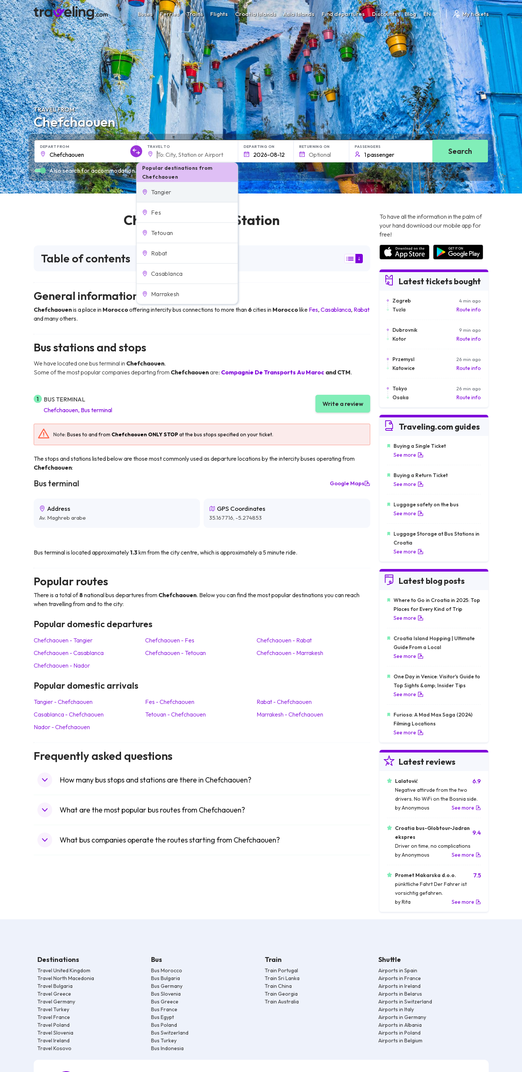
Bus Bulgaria (165, 978)
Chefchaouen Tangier (63, 640)
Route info (468, 309)
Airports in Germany (402, 1017)
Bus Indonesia (167, 1048)
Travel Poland (53, 1025)
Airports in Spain (397, 970)
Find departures (343, 13)
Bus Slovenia (166, 993)
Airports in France (399, 978)
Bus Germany (167, 986)
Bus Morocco (166, 970)
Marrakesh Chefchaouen (290, 714)
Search (460, 151)
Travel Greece (54, 993)
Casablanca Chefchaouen (69, 714)
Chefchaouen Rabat (284, 640)
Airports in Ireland (399, 986)
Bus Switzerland (169, 1032)
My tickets (470, 14)
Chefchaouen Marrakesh (290, 652)
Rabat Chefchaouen (284, 701)
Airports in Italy (396, 1009)
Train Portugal (281, 970)
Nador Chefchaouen (62, 727)
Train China (278, 986)
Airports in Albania (400, 1025)
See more (409, 454)
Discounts (384, 13)
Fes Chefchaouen (169, 701)
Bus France (164, 1009)
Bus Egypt (162, 1017)
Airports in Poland (399, 1032)
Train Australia (282, 1001)
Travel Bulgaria (55, 986)
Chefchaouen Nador (62, 665)
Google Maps (350, 483)
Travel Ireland (53, 1040)
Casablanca (336, 309)
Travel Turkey (53, 1009)
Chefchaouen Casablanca (69, 652)
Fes (313, 309)
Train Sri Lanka (282, 978)
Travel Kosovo (54, 1048)
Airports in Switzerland (405, 1001)
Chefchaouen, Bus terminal (78, 410)
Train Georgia (281, 993)
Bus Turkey (164, 1040)
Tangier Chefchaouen (63, 701)
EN (431, 13)
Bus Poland (164, 1025)
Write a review (342, 403)
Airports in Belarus (400, 993)
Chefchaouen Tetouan (175, 652)
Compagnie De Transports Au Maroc (272, 372)
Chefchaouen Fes (169, 640)
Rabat (361, 309)
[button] (187, 192)
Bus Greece (164, 1001)
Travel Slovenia (55, 1032)
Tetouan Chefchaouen (175, 714)
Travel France (53, 1017)
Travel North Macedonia (65, 978)
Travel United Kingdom (63, 970)
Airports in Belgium (400, 1040)
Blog (410, 13)
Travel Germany (56, 1001)
